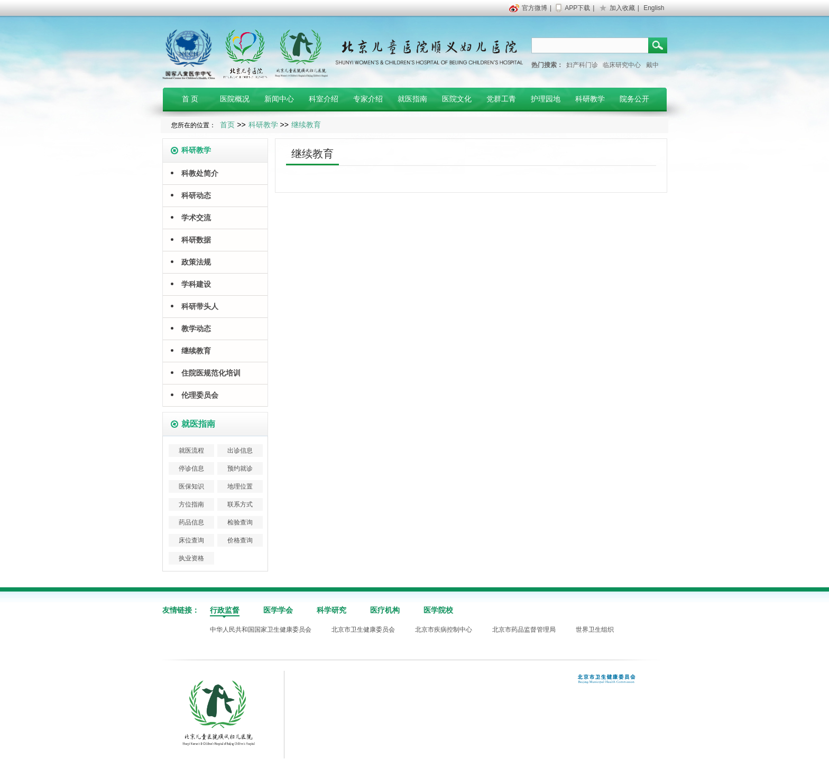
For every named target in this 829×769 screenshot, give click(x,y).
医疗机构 (385, 610)
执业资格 (191, 558)
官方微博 (534, 8)
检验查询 (240, 522)
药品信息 (191, 522)
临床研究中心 (622, 65)
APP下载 (577, 8)
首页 (227, 124)
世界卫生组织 (595, 629)
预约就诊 (240, 468)
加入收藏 (622, 8)
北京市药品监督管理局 (524, 629)
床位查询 (191, 540)
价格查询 (240, 540)
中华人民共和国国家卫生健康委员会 (260, 629)
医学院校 (438, 610)
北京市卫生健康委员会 (363, 629)
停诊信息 (191, 468)
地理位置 (240, 486)
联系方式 (240, 504)
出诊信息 (240, 450)
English (653, 8)
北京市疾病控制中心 (443, 629)
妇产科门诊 (582, 65)
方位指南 (191, 504)
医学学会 (278, 610)
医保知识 (191, 486)
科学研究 (331, 610)
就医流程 (191, 450)
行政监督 (225, 610)
